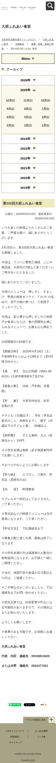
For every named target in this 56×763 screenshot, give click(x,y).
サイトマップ (15, 742)
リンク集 (41, 736)
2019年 (25, 187)
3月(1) (10, 125)
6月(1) (10, 117)
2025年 (25, 90)
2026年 (25, 80)
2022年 (25, 158)
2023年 (25, 148)
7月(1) (45, 108)
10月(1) (45, 100)
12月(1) (10, 100)
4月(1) (45, 117)
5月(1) (28, 117)
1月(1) (45, 125)
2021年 (25, 168)
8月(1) (28, 108)
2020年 (25, 178)
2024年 (25, 138)
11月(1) (27, 100)
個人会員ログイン (32, 8)
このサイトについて (4, 8)
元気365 (32, 760)
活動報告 (19, 44)
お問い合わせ (23, 8)
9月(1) (10, 108)
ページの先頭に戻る (36, 720)
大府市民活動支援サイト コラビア (18, 39)
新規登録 (14, 7)
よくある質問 (41, 731)
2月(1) (28, 125)
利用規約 (14, 736)
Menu (26, 59)
